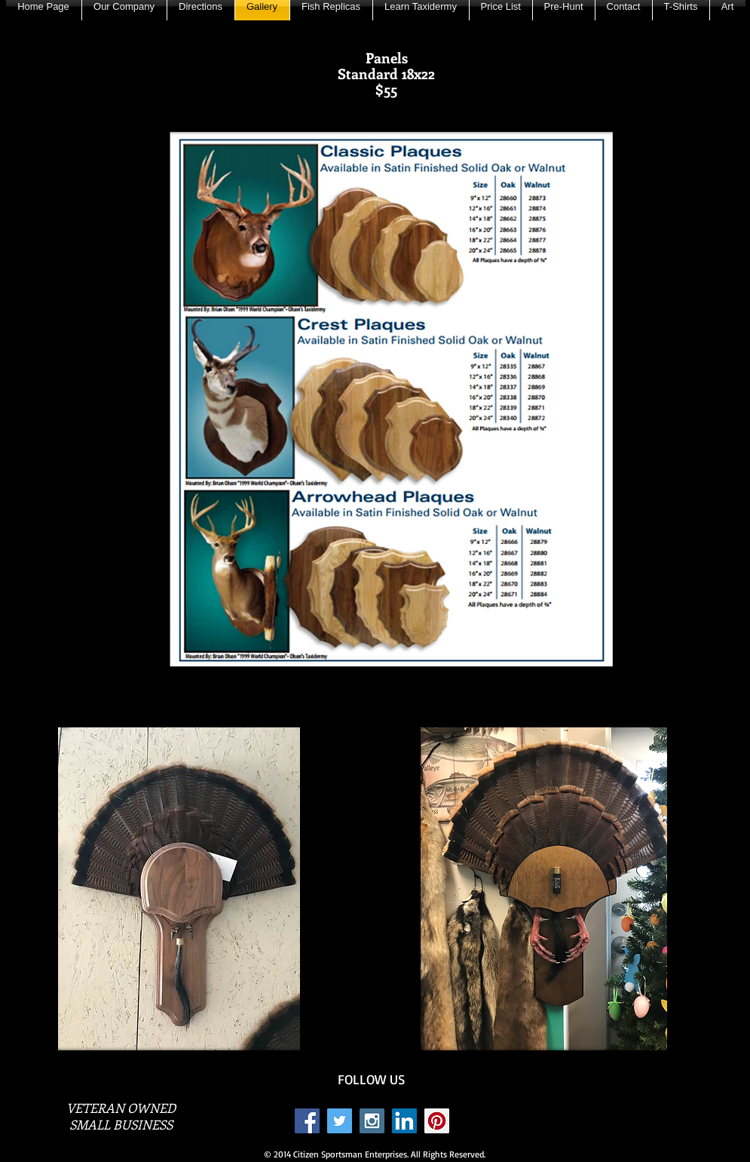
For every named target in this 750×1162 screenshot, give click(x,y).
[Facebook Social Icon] (307, 1120)
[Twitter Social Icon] (339, 1120)
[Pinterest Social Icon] (436, 1120)
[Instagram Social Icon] (372, 1120)
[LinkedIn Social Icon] (404, 1120)
